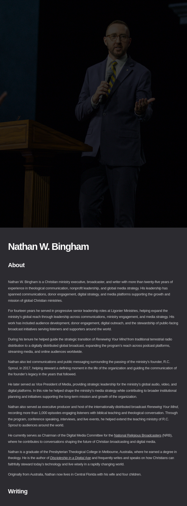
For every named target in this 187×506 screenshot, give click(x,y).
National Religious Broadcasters (138, 435)
